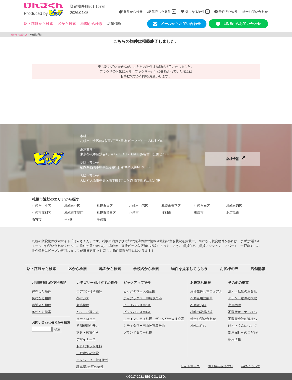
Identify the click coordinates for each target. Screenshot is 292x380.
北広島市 (232, 212)
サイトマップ (190, 366)
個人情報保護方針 (220, 366)
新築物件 (82, 305)
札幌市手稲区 (73, 212)
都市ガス (82, 298)
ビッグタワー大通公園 (139, 291)
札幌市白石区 (138, 206)
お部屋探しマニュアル (206, 291)
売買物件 (234, 305)
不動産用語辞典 (201, 298)
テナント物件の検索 (242, 298)
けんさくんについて (242, 325)
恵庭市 (198, 212)
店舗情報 (114, 24)
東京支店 (86, 149)
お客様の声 (229, 269)
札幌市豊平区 (171, 206)
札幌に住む (198, 325)
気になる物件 (41, 298)
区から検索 (77, 269)
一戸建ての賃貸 (87, 353)
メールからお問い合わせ (177, 24)
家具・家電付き (87, 332)
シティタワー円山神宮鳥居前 (144, 325)
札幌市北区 (72, 206)
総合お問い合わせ (203, 319)
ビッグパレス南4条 (137, 312)
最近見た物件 (41, 305)
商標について (250, 366)
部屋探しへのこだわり (244, 332)
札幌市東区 (105, 206)
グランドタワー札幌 (137, 332)
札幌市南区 (202, 206)
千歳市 (101, 219)
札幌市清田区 (106, 212)
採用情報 (234, 339)
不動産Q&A (198, 305)
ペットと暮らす (87, 312)
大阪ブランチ (89, 175)
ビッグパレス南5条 (137, 305)
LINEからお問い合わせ (238, 24)
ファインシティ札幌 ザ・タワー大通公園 (153, 319)
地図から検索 (91, 24)
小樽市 (134, 212)
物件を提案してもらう (189, 269)
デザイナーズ (86, 339)
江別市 (166, 212)
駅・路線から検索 (41, 269)
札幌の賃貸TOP (20, 34)
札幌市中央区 (41, 206)
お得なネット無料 (89, 346)
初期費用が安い (87, 325)
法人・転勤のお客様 (242, 291)
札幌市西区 (234, 206)
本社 (83, 136)
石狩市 (37, 219)
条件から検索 (41, 312)
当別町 (69, 219)
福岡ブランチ (89, 162)
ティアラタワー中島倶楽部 (142, 298)
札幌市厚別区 (41, 212)
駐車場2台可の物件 (90, 367)
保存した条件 (41, 291)
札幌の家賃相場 (201, 312)
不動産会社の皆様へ (242, 319)
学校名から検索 (146, 269)
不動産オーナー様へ (242, 312)
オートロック (86, 319)
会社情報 (232, 159)
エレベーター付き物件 (92, 360)
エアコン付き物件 (89, 291)
